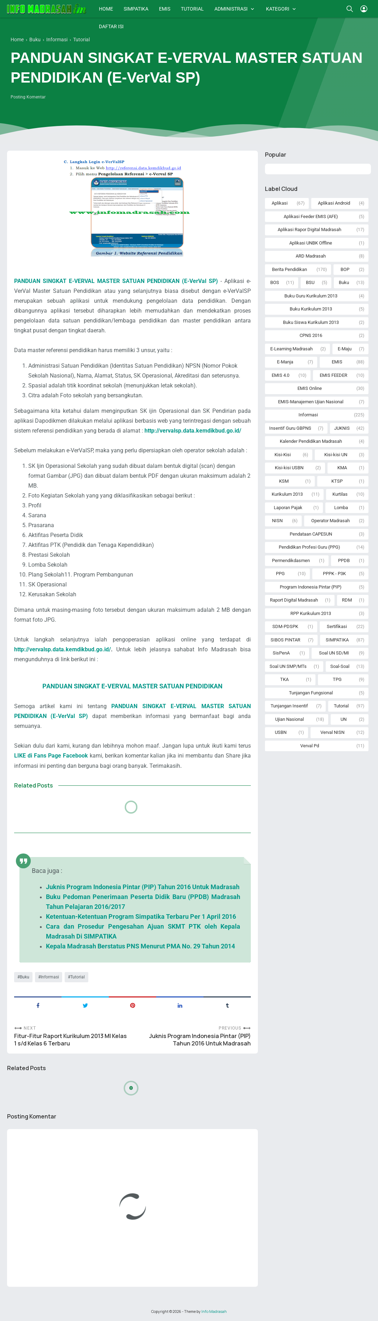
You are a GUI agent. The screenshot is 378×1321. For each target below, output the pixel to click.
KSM (284, 481)
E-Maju (345, 348)
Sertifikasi (337, 626)
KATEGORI (277, 9)
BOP (345, 269)
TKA (284, 679)
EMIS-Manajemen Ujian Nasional (310, 401)
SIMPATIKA (136, 9)
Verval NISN (332, 732)
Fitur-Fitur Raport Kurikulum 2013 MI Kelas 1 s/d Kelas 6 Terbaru (70, 1039)
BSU (310, 282)
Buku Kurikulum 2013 (311, 309)
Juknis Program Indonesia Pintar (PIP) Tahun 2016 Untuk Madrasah (200, 1039)
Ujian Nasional (289, 719)
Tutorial (77, 977)
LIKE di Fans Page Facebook (51, 755)
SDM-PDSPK (285, 626)
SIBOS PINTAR (285, 640)
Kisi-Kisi (282, 454)
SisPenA (281, 653)
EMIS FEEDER (333, 375)
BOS (274, 282)
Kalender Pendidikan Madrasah (311, 441)
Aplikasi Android (334, 203)
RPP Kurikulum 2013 (310, 613)
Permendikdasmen (291, 560)
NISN (277, 520)
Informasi (50, 977)
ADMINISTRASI (231, 9)
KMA (342, 467)
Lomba (341, 507)
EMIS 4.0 (280, 375)
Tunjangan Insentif (289, 705)
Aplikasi (280, 203)
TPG (337, 679)
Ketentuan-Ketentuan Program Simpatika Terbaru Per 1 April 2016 (141, 916)
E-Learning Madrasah (291, 348)
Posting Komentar (28, 97)
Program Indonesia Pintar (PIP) (311, 587)
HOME (106, 9)
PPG (280, 573)
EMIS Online (309, 388)
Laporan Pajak (288, 507)
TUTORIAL (192, 9)
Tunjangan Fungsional (311, 692)
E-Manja (285, 361)
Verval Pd (309, 745)
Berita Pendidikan (289, 269)
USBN (281, 732)
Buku (24, 977)
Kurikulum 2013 (287, 494)
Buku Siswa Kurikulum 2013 (311, 322)
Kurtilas (340, 494)
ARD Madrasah (311, 256)
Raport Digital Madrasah (294, 600)
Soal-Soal (339, 666)
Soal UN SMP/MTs (288, 666)
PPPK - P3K (334, 573)
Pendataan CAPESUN (311, 534)
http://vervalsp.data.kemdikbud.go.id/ (62, 649)
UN (344, 719)
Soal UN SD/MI (334, 653)
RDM (347, 600)
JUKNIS (342, 428)
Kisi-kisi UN (335, 454)
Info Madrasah (214, 1311)
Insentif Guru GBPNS (290, 428)
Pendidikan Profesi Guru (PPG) (309, 547)
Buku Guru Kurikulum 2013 (310, 295)
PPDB (344, 560)
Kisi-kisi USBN (289, 467)
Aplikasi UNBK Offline (310, 243)
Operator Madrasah (330, 520)
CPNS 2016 (311, 335)
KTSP (337, 481)
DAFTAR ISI (111, 26)
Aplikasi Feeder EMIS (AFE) (311, 216)
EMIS (164, 9)
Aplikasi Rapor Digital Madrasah (309, 229)
